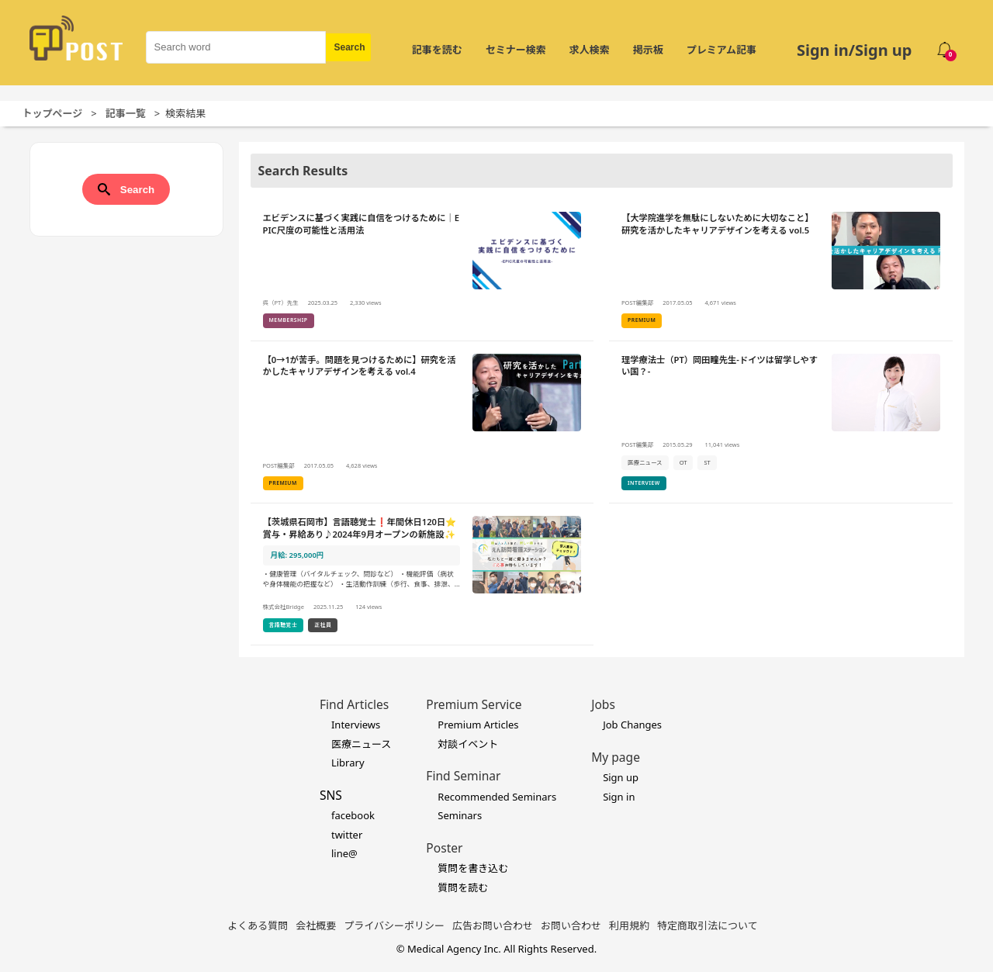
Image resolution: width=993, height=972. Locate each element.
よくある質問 (257, 925)
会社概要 (316, 925)
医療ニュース (361, 744)
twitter (346, 835)
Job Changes (632, 725)
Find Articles (354, 704)
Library (348, 763)
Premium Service (473, 704)
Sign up (620, 777)
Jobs (603, 704)
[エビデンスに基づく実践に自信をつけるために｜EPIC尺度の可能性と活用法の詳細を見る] (422, 270)
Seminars (460, 815)
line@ (344, 853)
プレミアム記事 (721, 50)
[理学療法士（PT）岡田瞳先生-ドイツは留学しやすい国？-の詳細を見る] (781, 422)
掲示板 (648, 50)
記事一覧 (126, 113)
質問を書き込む (473, 868)
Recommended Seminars (497, 797)
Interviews (355, 725)
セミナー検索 (516, 50)
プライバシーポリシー (394, 925)
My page (615, 757)
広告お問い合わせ (492, 925)
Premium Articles (478, 725)
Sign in (619, 797)
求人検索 (589, 50)
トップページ (52, 113)
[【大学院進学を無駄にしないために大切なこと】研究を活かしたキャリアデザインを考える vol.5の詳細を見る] (781, 270)
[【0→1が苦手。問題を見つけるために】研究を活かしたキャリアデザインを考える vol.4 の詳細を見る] (422, 422)
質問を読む (463, 887)
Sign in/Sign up (854, 50)
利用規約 (629, 925)
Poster (444, 847)
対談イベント (468, 744)
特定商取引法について (707, 925)
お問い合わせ (571, 925)
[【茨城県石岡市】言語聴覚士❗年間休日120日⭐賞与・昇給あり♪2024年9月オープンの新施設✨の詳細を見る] (422, 574)
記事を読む (437, 50)
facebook (353, 815)
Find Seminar (463, 775)
